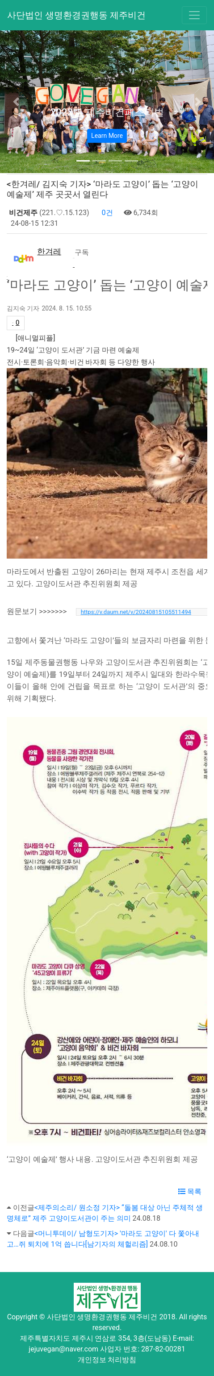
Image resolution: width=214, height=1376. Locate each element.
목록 (189, 1191)
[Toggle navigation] (194, 15)
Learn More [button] (107, 135)
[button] (16, 101)
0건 (106, 212)
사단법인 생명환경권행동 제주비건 (76, 15)
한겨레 (49, 251)
